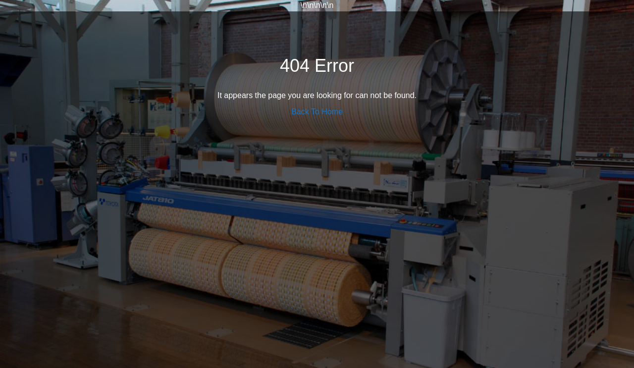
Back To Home (317, 111)
